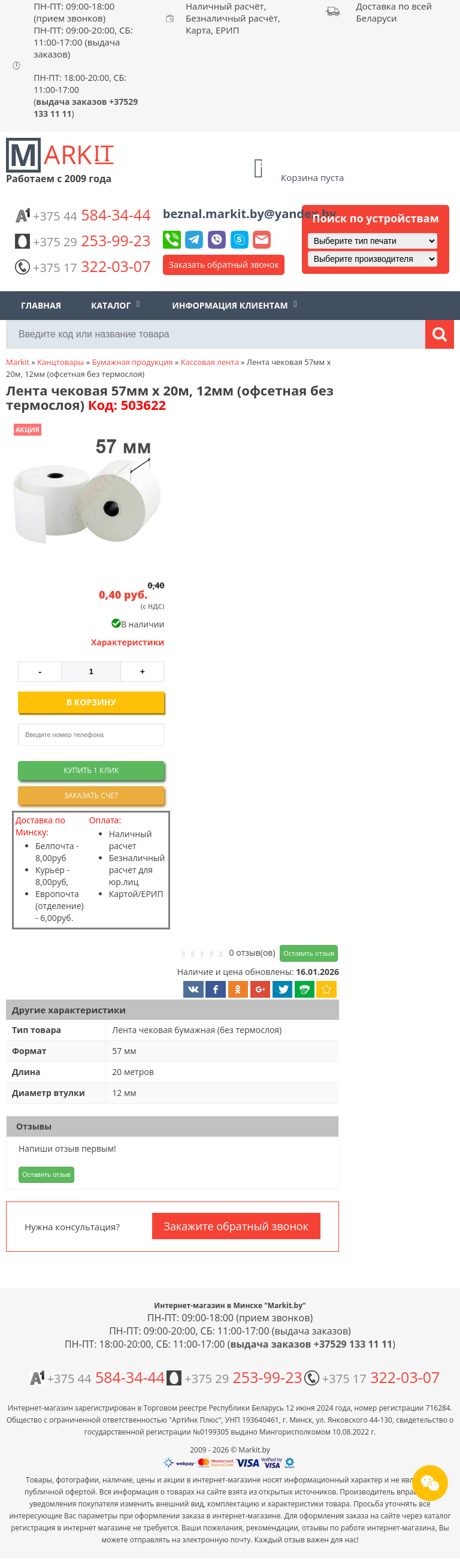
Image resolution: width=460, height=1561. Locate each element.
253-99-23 (82, 240)
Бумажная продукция (132, 362)
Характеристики (128, 642)
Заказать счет (91, 795)
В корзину (91, 702)
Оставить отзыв (308, 953)
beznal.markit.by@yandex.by (249, 214)
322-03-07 (82, 266)
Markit (17, 362)
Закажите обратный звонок (236, 1226)
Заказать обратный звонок (224, 264)
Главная (41, 305)
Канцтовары (60, 362)
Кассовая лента (210, 362)
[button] (86, 500)
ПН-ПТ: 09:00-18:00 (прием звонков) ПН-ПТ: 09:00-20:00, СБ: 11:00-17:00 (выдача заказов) (83, 30)
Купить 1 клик (91, 770)
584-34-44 (82, 214)
